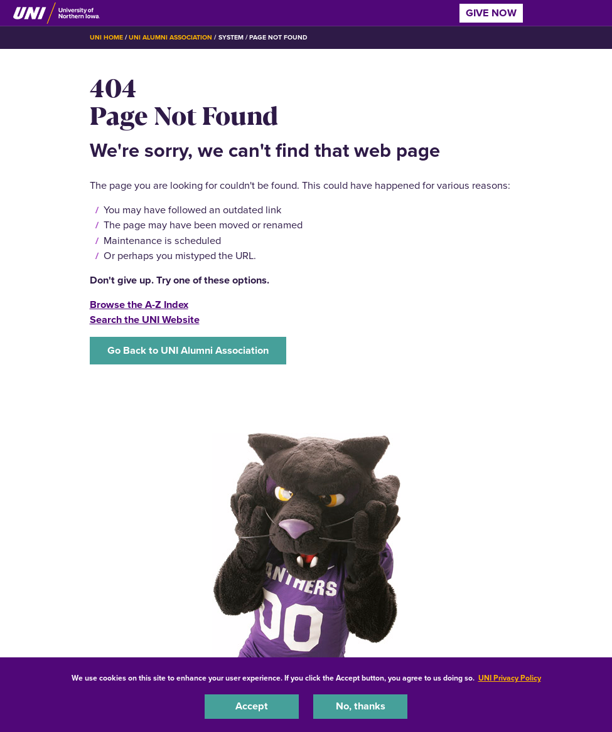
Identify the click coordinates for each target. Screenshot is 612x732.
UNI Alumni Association (171, 37)
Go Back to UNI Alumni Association (188, 350)
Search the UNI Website (145, 319)
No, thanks (360, 706)
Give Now (491, 13)
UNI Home (106, 37)
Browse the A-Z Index (139, 304)
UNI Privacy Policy (509, 678)
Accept (251, 706)
